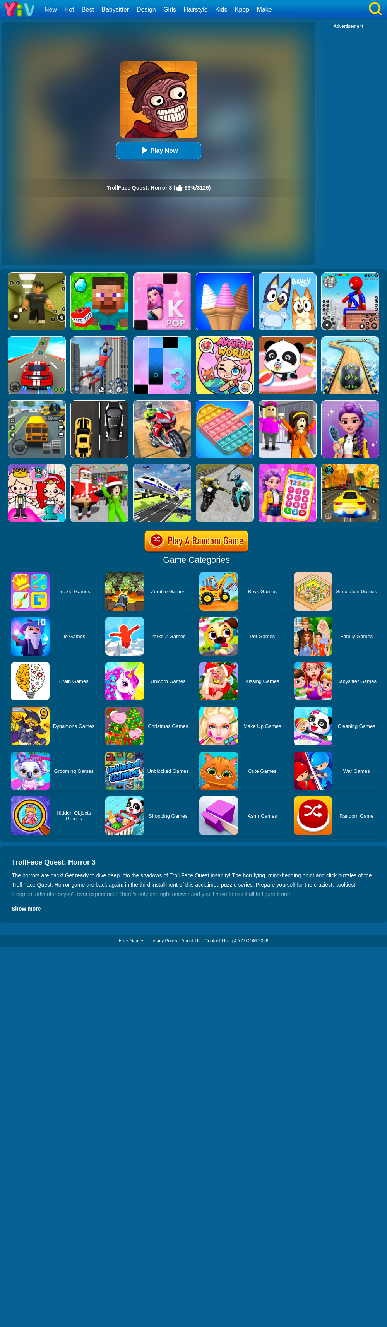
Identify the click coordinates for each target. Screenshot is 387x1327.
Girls (169, 9)
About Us (191, 940)
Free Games (131, 940)
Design (146, 9)
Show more (26, 909)
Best (88, 9)
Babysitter (115, 9)
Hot (69, 9)
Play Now (158, 150)
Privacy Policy (163, 940)
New (51, 9)
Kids (221, 9)
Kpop (242, 9)
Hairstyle (196, 9)
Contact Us (216, 940)
